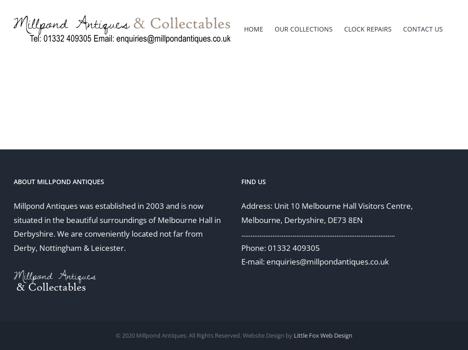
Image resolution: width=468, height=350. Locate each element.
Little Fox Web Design (323, 335)
